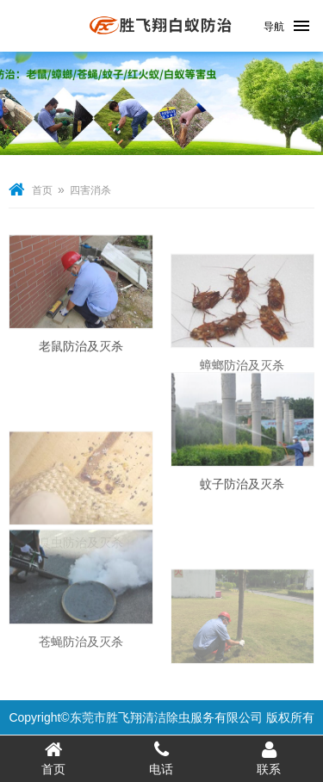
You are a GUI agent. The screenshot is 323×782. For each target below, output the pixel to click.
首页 (42, 190)
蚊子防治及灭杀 (242, 491)
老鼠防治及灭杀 (81, 352)
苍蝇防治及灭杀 (81, 654)
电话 (161, 758)
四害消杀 (90, 190)
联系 (269, 758)
